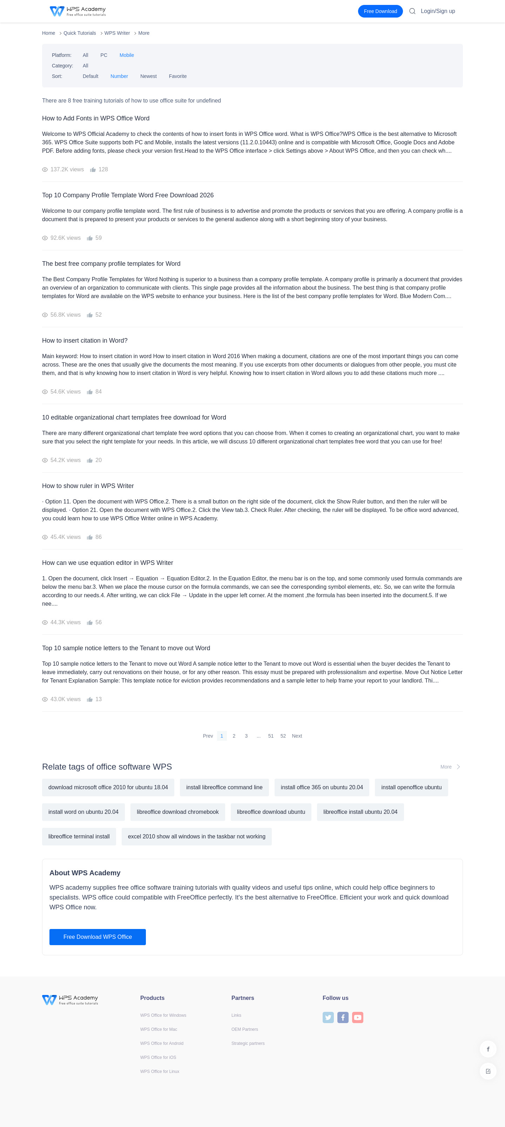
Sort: (57, 76)
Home (48, 33)
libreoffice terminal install (79, 836)
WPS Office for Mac (158, 1029)
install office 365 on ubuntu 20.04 (322, 787)
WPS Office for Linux (159, 1071)
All (85, 55)
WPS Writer (117, 33)
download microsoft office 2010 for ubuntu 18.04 (108, 787)
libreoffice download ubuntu (271, 812)
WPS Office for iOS (158, 1057)
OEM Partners (244, 1029)
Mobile (127, 55)
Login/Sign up (438, 11)
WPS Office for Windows (163, 1015)
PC (104, 55)
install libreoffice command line (224, 787)
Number (119, 76)
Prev (208, 736)
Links (236, 1015)
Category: (62, 65)
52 (283, 736)
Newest (148, 76)
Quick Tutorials (79, 33)
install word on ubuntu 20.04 (83, 812)
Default (90, 76)
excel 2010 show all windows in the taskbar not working (196, 836)
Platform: (62, 55)
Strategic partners (248, 1043)
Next (297, 736)
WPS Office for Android (161, 1043)
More (143, 33)
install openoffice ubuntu (411, 787)
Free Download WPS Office (97, 937)
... (259, 736)
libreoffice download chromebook (178, 812)
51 (271, 736)
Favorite (178, 76)
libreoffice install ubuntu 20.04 (360, 812)
